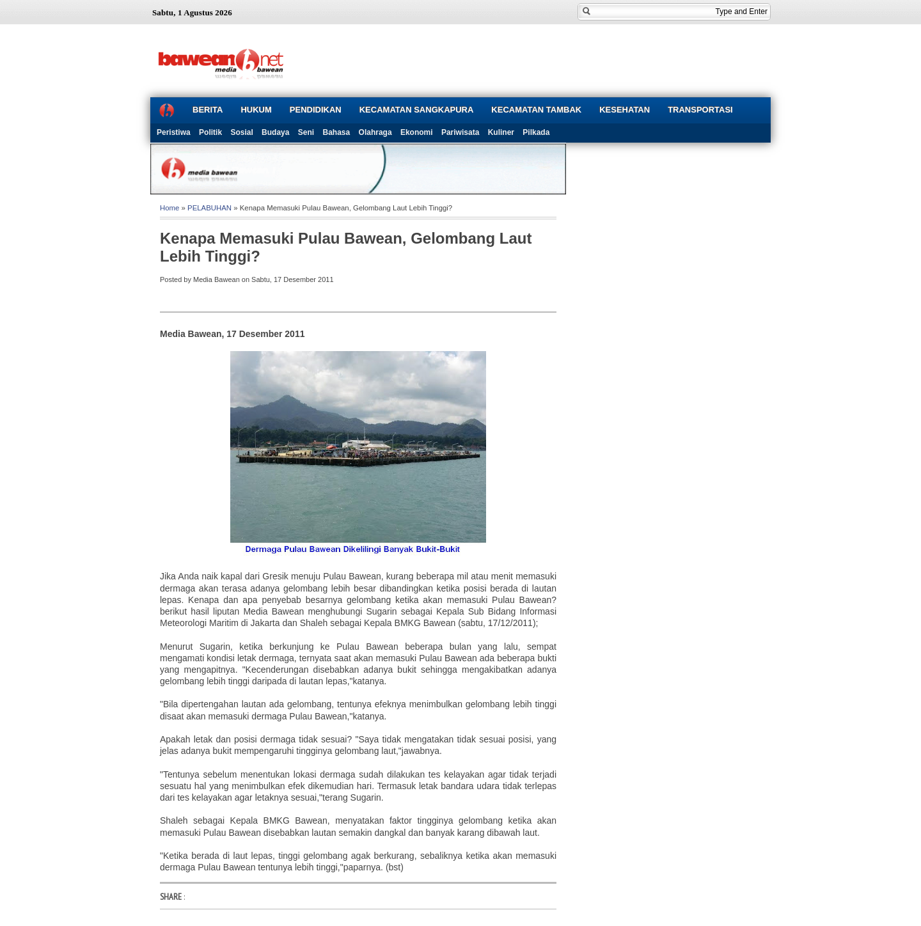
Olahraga (375, 132)
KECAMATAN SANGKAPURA (416, 109)
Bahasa (336, 132)
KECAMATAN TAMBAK (536, 109)
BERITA (208, 109)
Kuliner (501, 132)
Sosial (241, 132)
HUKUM (255, 109)
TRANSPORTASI (700, 109)
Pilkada (536, 132)
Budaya (275, 132)
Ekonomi (416, 132)
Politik (210, 132)
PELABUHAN (209, 208)
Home (169, 208)
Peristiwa (174, 132)
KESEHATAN (624, 109)
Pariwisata (460, 132)
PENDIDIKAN (316, 109)
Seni (306, 132)
